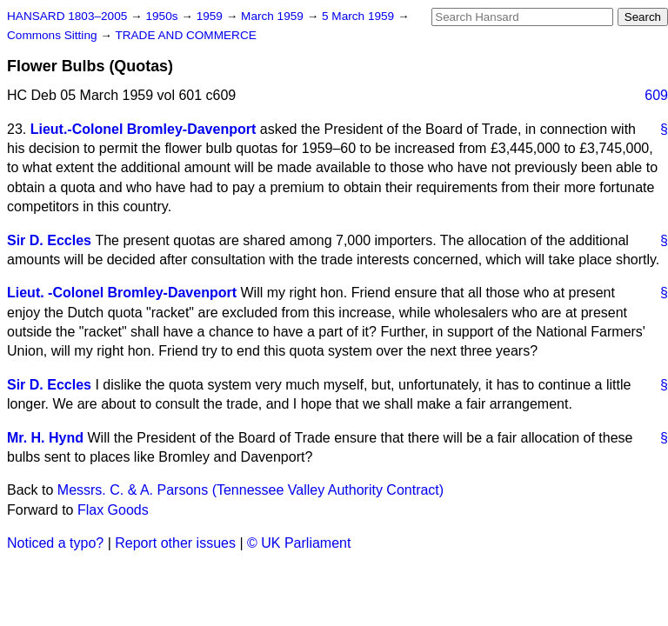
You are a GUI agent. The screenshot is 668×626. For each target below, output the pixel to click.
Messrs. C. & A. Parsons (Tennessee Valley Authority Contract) (250, 490)
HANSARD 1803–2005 (67, 16)
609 (656, 95)
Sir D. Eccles (49, 240)
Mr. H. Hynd (45, 437)
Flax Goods (113, 510)
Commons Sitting (53, 35)
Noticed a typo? (55, 543)
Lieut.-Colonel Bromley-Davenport (143, 129)
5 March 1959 (359, 16)
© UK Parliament (299, 543)
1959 (211, 16)
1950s (163, 16)
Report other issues (175, 543)
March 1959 (274, 16)
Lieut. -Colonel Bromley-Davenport (122, 292)
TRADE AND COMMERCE (185, 35)
